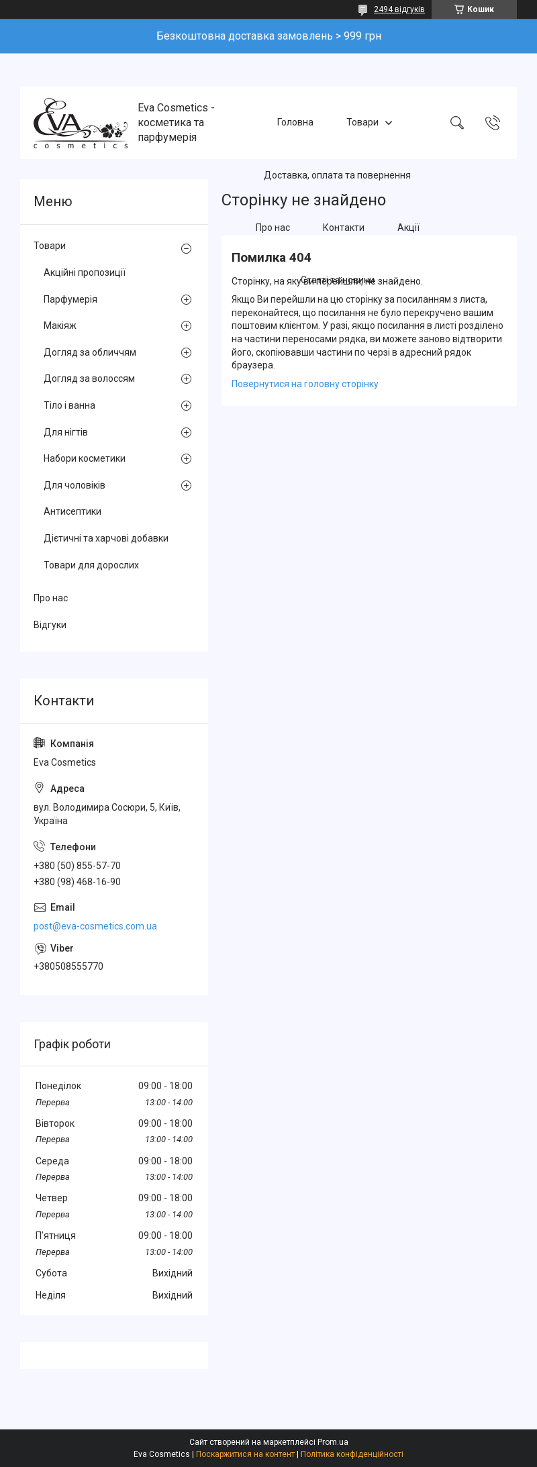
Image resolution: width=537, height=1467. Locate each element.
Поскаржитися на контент (245, 1454)
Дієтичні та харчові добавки (106, 538)
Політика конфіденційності (352, 1454)
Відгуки (50, 624)
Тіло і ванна (69, 405)
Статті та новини (338, 280)
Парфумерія (70, 299)
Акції (408, 227)
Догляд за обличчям (90, 352)
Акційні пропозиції (85, 272)
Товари (362, 122)
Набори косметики (85, 458)
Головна (295, 122)
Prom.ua (333, 1442)
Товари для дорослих (91, 565)
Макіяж (60, 325)
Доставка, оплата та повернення (337, 175)
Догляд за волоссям (89, 378)
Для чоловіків (74, 485)
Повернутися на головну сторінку (305, 383)
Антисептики (72, 511)
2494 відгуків (399, 9)
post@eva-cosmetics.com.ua (95, 926)
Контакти (343, 227)
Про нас (273, 227)
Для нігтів (66, 432)
